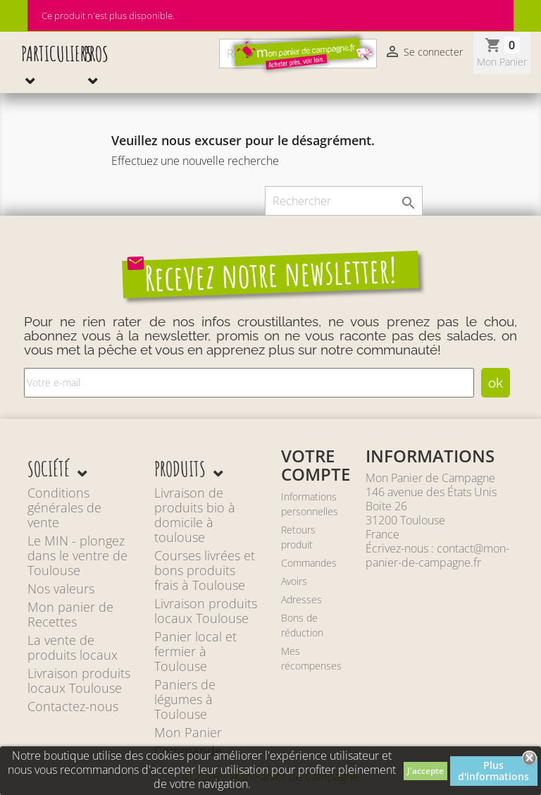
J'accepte (425, 771)
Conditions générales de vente (64, 507)
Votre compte (315, 465)
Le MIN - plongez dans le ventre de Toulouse (77, 555)
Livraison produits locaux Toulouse (78, 680)
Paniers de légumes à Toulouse (185, 699)
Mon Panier (188, 732)
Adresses (301, 599)
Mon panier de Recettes (70, 614)
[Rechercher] (344, 201)
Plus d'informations (493, 770)
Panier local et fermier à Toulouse (195, 651)
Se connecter (423, 52)
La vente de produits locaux (72, 647)
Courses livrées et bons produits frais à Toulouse (204, 570)
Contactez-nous (72, 706)
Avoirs (294, 581)
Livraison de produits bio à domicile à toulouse (194, 515)
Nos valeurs (60, 588)
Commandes (309, 562)
